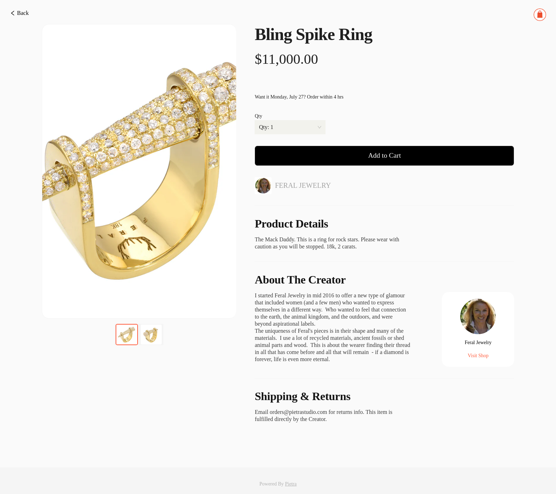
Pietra (291, 473)
